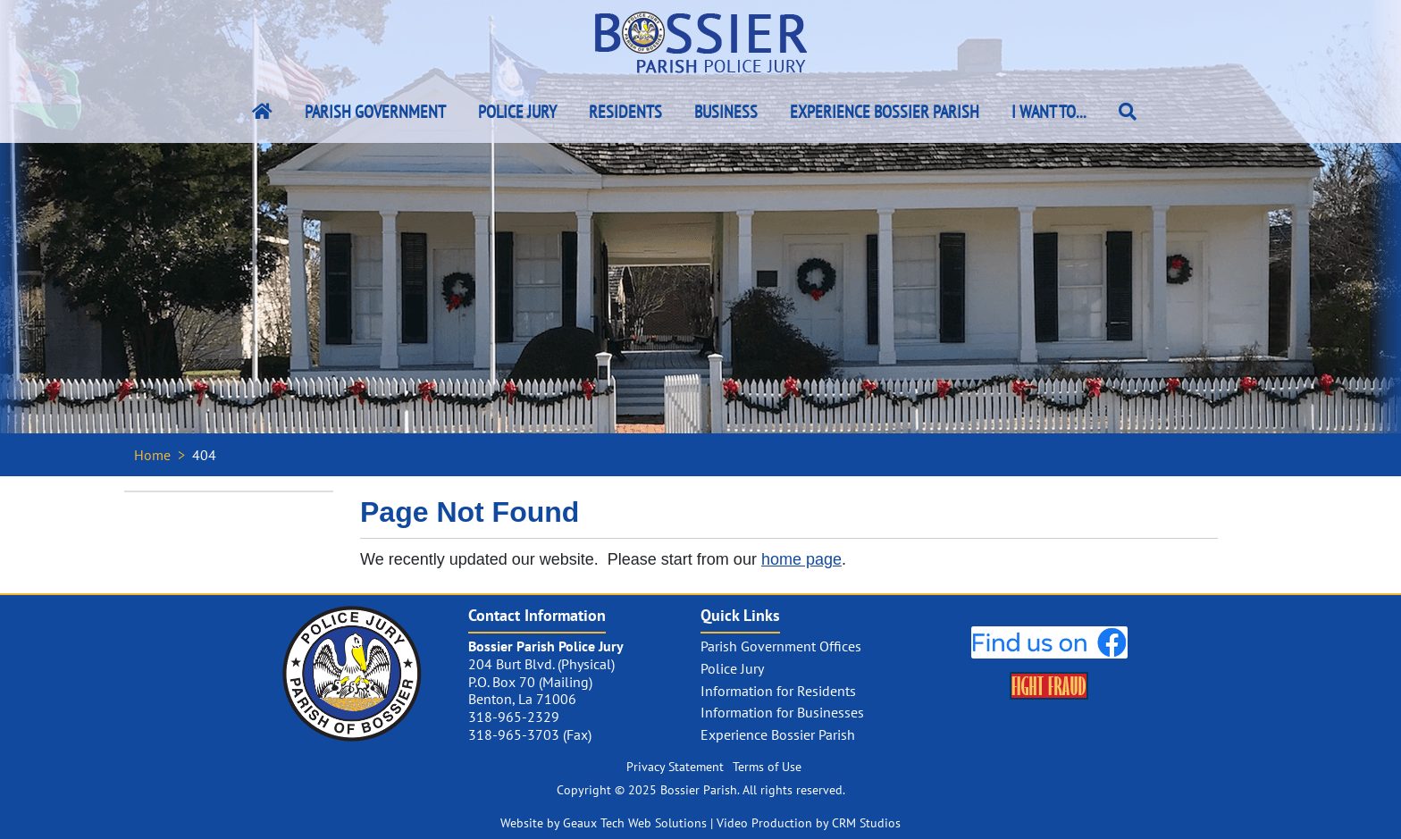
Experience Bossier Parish (884, 111)
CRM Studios (866, 823)
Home (152, 455)
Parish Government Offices (780, 646)
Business (726, 111)
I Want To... (1048, 111)
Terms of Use (767, 767)
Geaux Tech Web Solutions (635, 823)
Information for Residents (778, 691)
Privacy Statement (675, 767)
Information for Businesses (782, 712)
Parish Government (375, 111)
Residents (625, 111)
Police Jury (517, 111)
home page (801, 559)
